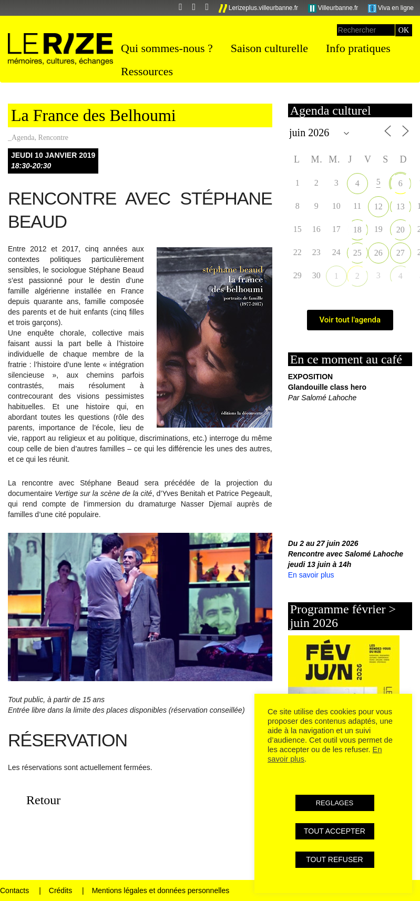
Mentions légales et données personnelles (161, 890)
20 (400, 229)
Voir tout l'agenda (350, 320)
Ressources (147, 71)
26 (378, 252)
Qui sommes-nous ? (167, 48)
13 (400, 206)
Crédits (60, 890)
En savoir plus (311, 575)
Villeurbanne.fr (333, 8)
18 (357, 229)
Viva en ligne (391, 8)
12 (378, 206)
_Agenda (21, 137)
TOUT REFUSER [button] (334, 859)
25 (357, 252)
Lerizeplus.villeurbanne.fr (259, 8)
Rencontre (53, 137)
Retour (43, 800)
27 (400, 252)
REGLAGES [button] (335, 803)
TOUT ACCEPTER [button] (334, 831)
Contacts (14, 890)
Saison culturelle (269, 48)
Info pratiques (358, 48)
